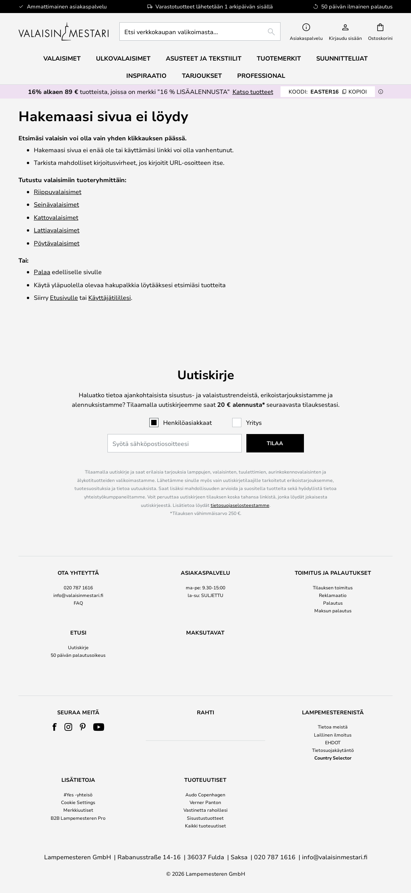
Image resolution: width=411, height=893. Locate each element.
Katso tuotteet (253, 91)
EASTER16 (328, 91)
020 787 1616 (78, 573)
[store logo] (64, 31)
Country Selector (333, 758)
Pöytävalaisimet (56, 243)
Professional (261, 75)
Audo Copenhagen (205, 795)
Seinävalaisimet (56, 204)
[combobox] (200, 31)
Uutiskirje (78, 633)
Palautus (333, 588)
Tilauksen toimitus (333, 573)
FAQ (78, 588)
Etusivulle (64, 297)
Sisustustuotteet (205, 818)
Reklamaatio (333, 580)
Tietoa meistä (333, 727)
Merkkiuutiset (78, 810)
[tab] (78, 577)
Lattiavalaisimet (56, 230)
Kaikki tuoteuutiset (205, 825)
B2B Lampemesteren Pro (78, 818)
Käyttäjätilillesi (109, 297)
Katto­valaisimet (56, 217)
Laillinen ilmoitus (333, 735)
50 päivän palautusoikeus (78, 641)
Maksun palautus (333, 596)
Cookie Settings (78, 802)
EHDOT (332, 742)
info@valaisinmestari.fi (78, 580)
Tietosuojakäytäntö (333, 750)
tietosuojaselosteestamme (240, 490)
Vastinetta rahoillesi (205, 810)
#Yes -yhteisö (78, 795)
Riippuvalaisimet (57, 191)
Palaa (42, 272)
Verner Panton (205, 802)
